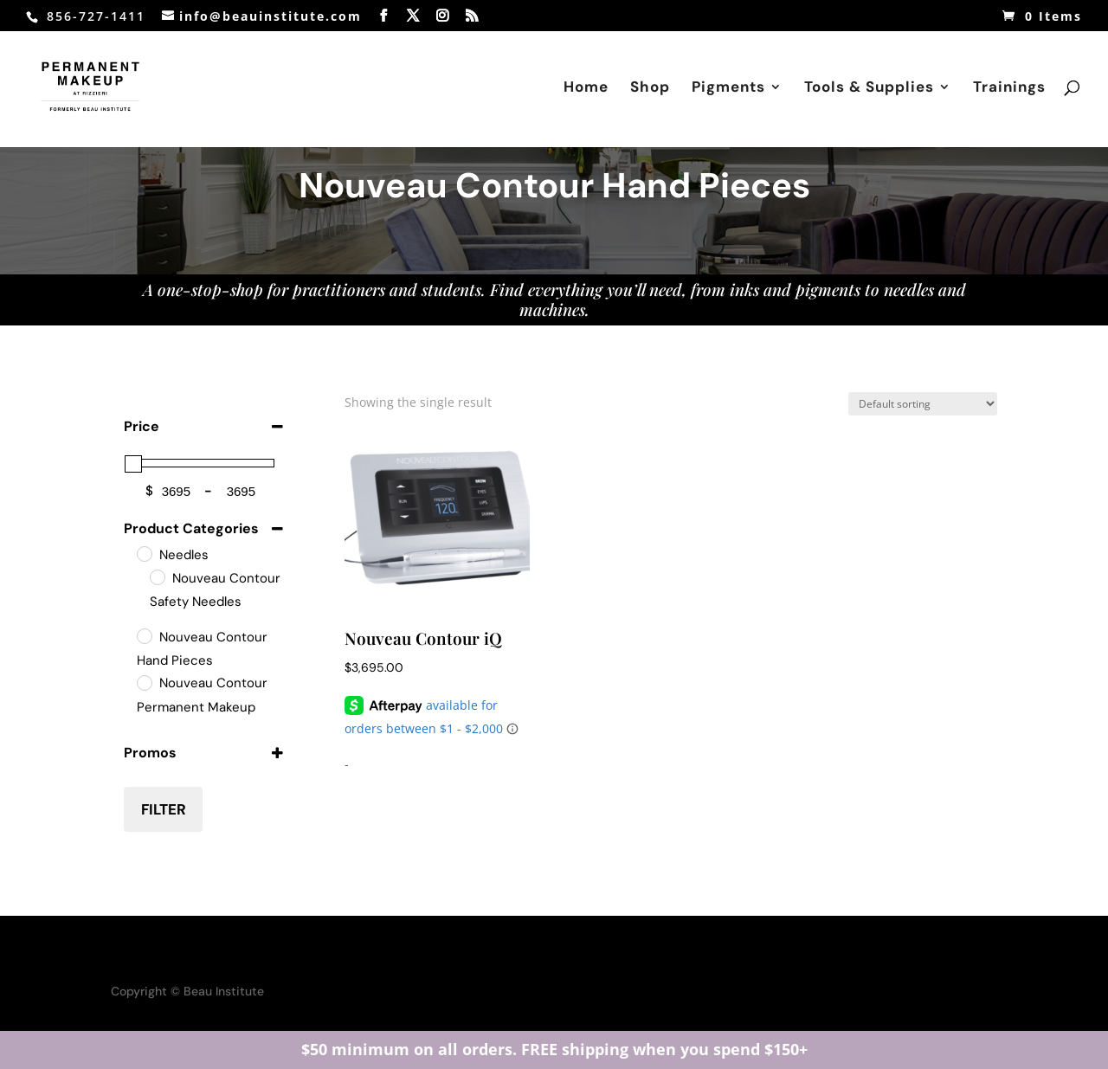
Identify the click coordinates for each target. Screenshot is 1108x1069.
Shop (650, 88)
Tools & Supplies (869, 88)
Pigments (728, 88)
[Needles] (144, 553)
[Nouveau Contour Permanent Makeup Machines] (144, 682)
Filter (163, 809)
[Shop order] (922, 403)
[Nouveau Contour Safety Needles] (157, 576)
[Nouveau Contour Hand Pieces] (144, 635)
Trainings (1009, 88)
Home (586, 88)
